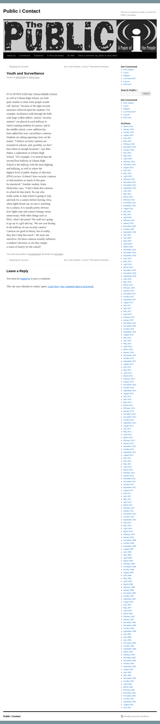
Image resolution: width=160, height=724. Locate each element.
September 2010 (129, 520)
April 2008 (127, 581)
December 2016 (129, 323)
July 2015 (127, 367)
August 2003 (128, 669)
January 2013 (128, 443)
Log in (126, 72)
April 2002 (127, 684)
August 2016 (128, 335)
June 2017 (127, 308)
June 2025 (127, 138)
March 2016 (128, 349)
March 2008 (128, 584)
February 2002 (129, 690)
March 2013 (128, 437)
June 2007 (127, 605)
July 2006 (127, 634)
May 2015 (127, 370)
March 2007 (128, 613)
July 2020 (127, 235)
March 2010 (128, 531)
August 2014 (128, 393)
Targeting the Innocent (17, 67)
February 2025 (129, 144)
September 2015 (129, 361)
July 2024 (127, 153)
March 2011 (128, 505)
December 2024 (129, 147)
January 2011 (128, 511)
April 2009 (127, 558)
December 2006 (129, 622)
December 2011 (129, 478)
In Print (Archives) (55, 55)
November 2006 (129, 625)
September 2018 (129, 276)
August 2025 (128, 135)
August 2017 (128, 302)
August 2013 (128, 426)
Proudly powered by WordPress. (136, 716)
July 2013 (127, 429)
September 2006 (129, 631)
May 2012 (127, 464)
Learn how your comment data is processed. (71, 286)
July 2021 (127, 211)
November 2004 (129, 643)
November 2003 (129, 660)
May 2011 (127, 499)
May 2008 (127, 578)
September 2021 (129, 205)
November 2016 (129, 326)
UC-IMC (71, 55)
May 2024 (127, 156)
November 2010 (129, 514)
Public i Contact (21, 11)
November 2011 (129, 481)
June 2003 (127, 672)
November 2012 (129, 446)
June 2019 (127, 258)
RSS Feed (127, 84)
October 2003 (128, 663)
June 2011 (127, 496)
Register (126, 75)
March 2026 (128, 126)
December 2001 (129, 693)
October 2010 (128, 517)
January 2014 (128, 411)
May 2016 (127, 343)
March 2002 (128, 687)
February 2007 (129, 616)
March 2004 (128, 652)
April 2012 (127, 467)
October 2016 (128, 329)
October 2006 (128, 628)
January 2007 (128, 619)
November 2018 (129, 273)
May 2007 (127, 608)
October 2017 (128, 296)
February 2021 (129, 220)
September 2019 (129, 255)
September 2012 (129, 452)
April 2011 (127, 502)
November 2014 (129, 385)
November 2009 (129, 540)
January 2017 (128, 320)
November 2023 (129, 164)
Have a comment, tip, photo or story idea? (97, 55)
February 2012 (129, 473)
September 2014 (129, 390)
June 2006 (127, 637)
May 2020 (127, 241)
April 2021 (127, 217)
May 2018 (127, 282)
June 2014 (127, 399)
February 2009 (129, 564)
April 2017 (127, 314)
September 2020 (129, 232)
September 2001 (129, 702)
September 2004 (129, 649)
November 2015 (129, 355)
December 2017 (129, 294)
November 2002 (129, 678)
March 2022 (128, 197)
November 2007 (129, 593)
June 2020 (127, 238)
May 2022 (127, 194)
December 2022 (129, 182)
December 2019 (129, 250)
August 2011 (128, 490)
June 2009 (127, 552)
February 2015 (129, 379)
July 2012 (127, 458)
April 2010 (127, 528)
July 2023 (127, 170)
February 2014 (129, 408)
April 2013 (127, 434)
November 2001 (129, 696)
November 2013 (129, 417)
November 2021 (129, 203)
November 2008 (129, 567)
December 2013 (129, 414)
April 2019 (127, 264)
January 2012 (128, 476)
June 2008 (127, 575)
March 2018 (128, 285)
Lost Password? (129, 78)
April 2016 (127, 346)
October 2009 (128, 543)
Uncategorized (34, 254)
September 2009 (129, 546)
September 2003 (129, 666)
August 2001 (128, 704)
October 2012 (128, 449)
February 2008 (129, 587)
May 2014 (127, 402)
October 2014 (128, 387)
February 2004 (129, 655)
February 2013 (129, 440)
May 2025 (127, 141)
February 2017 (129, 317)
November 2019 (129, 252)
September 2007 (129, 599)
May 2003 (127, 675)
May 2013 (127, 431)
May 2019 (127, 261)
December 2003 (129, 657)
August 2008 (128, 572)
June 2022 (127, 191)
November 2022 (129, 185)
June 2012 (127, 461)
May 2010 (127, 525)
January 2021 (128, 223)
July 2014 (127, 396)
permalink (59, 254)
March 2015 (128, 376)
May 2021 (127, 214)
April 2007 (127, 611)
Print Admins (128, 69)
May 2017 (127, 311)
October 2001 (128, 699)
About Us (11, 55)
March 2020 (128, 247)
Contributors (24, 55)
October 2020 (128, 229)
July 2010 (127, 522)
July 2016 (127, 338)
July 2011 (127, 493)
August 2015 (128, 364)
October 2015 (128, 358)
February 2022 (129, 200)
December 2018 (129, 270)
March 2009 (128, 561)
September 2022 (129, 188)
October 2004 (128, 646)
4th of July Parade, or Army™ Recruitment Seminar (87, 67)
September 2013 (129, 423)
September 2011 (129, 487)
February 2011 (129, 508)
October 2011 (128, 484)
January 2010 (128, 537)
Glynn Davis (34, 77)
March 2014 (128, 405)
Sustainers (39, 55)
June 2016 (127, 340)
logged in (25, 278)
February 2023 (129, 179)
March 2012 (128, 470)
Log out (126, 81)
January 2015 (128, 382)
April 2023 (127, 176)
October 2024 (128, 150)
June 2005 (127, 640)
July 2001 (127, 707)
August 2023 (128, 167)
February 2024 (129, 161)
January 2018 (128, 291)
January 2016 (128, 352)
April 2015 (127, 373)
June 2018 (127, 279)
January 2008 (128, 590)
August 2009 (128, 549)
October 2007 (128, 596)
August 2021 (128, 208)
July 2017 (127, 305)
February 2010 (129, 534)
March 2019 (128, 267)
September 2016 (129, 332)
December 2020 (129, 226)
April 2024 (127, 159)
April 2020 (127, 244)
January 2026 (128, 129)
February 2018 (129, 288)
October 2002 (128, 681)
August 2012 (128, 455)
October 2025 (128, 132)
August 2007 (128, 602)
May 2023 (127, 173)
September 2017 (129, 299)
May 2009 (127, 555)
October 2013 (128, 420)
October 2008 (128, 569)
